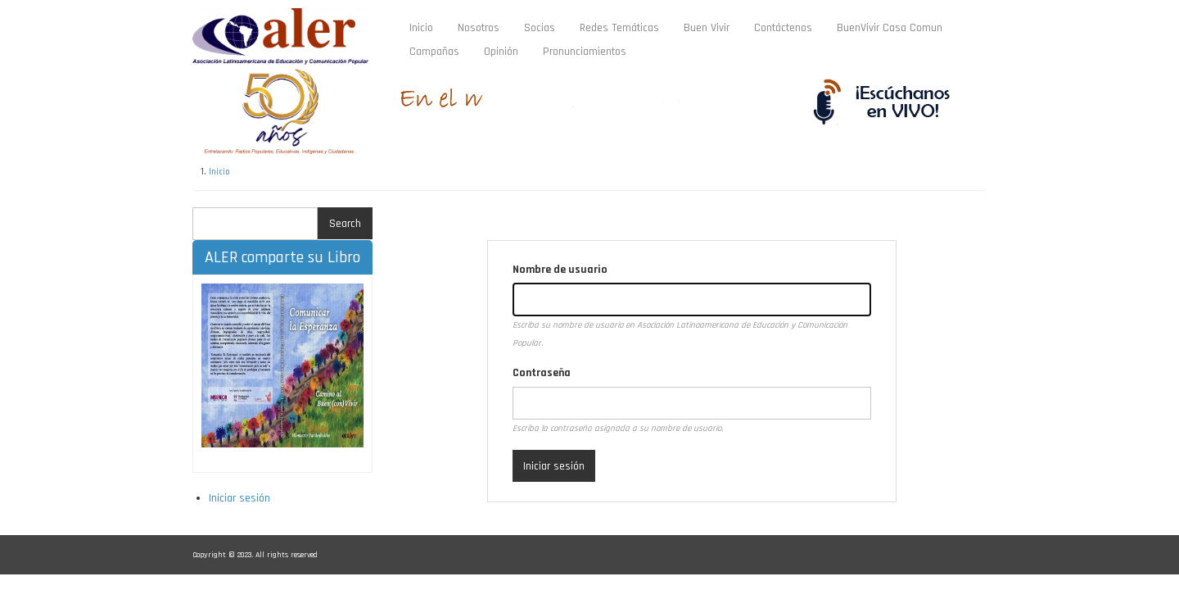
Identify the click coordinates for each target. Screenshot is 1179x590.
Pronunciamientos (584, 51)
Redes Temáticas (625, 30)
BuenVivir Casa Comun (889, 27)
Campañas (434, 51)
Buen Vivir (707, 27)
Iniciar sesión (239, 498)
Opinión (501, 51)
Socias (539, 27)
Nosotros (478, 27)
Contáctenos (783, 27)
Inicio (421, 27)
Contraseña (542, 372)
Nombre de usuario (560, 269)
